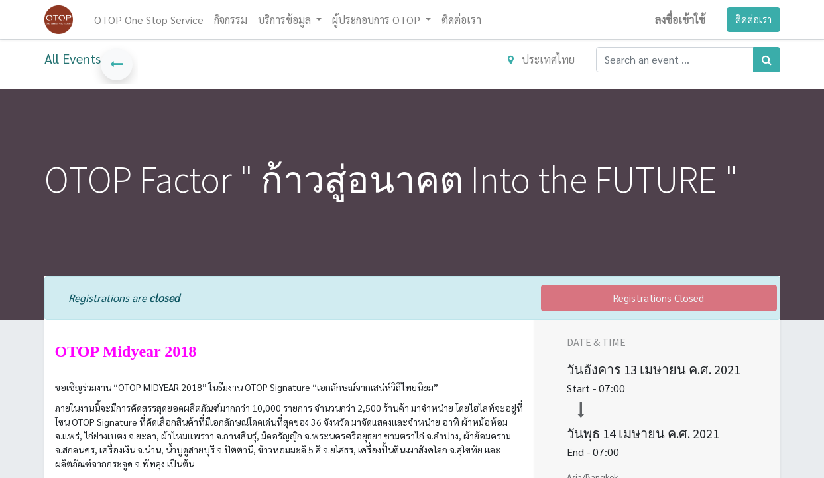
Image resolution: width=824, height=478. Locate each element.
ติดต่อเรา (753, 19)
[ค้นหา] (766, 59)
